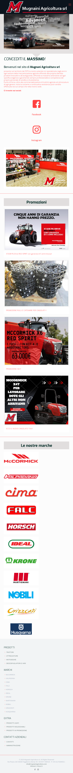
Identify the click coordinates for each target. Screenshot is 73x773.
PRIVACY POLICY (36, 766)
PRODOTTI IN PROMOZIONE (16, 730)
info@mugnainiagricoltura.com (36, 764)
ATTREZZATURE (12, 656)
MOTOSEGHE (11, 660)
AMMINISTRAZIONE (13, 745)
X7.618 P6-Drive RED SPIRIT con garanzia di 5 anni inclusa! (29, 254)
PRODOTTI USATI (12, 723)
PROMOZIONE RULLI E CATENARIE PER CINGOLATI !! (26, 310)
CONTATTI (10, 742)
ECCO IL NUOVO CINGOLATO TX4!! (19, 429)
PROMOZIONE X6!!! (13, 369)
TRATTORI (10, 652)
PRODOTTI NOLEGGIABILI (15, 727)
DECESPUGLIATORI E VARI (16, 663)
